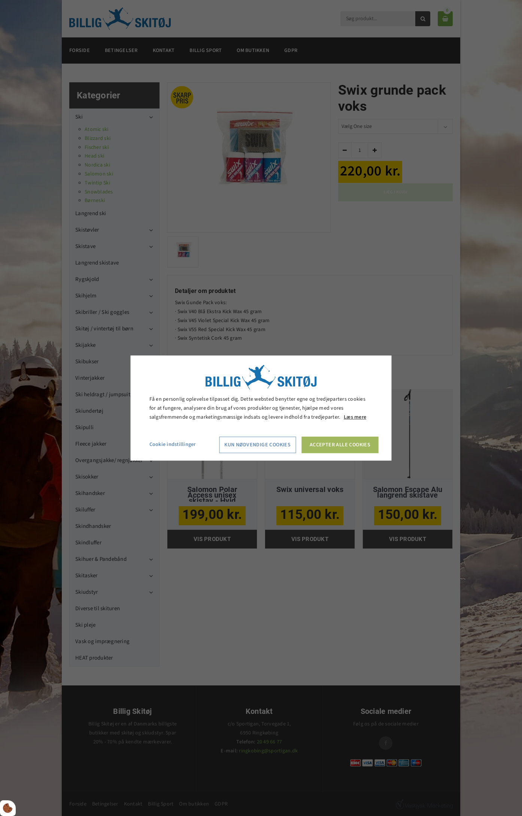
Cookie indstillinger (172, 445)
